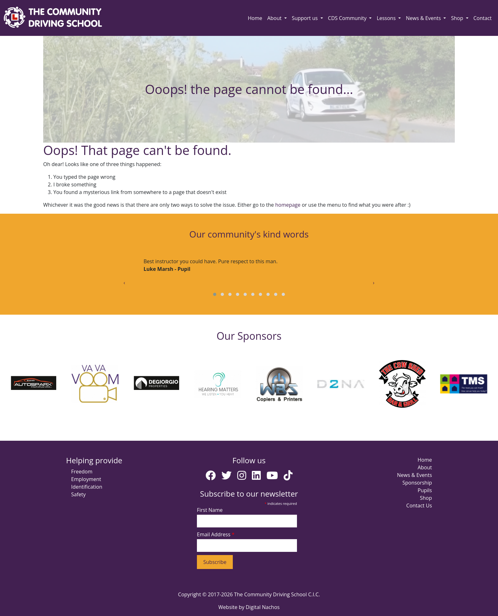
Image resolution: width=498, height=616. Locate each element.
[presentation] (124, 282)
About (275, 18)
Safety (78, 494)
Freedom (81, 471)
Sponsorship (417, 482)
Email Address (215, 534)
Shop (457, 18)
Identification (86, 486)
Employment (86, 479)
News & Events (424, 18)
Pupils (425, 490)
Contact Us (419, 505)
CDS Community (348, 18)
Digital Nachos (263, 607)
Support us (305, 18)
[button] (215, 294)
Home (255, 18)
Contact (483, 18)
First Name (210, 509)
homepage (287, 204)
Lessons (387, 18)
